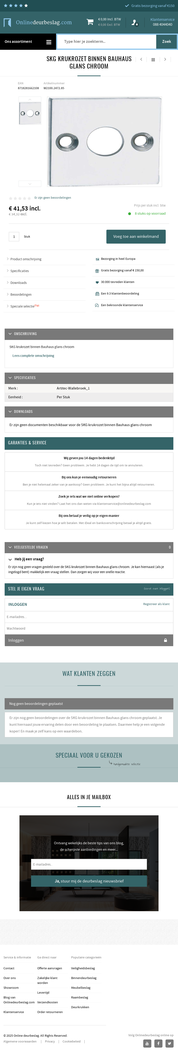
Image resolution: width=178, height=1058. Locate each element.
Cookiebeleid (72, 1041)
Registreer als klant (156, 604)
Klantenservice (13, 1012)
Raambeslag (79, 997)
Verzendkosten (47, 1002)
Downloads (18, 283)
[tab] (89, 547)
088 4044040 (162, 24)
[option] (30, 114)
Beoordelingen (21, 294)
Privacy (50, 1041)
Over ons (9, 978)
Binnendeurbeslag (83, 978)
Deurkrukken (80, 1007)
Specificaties (19, 271)
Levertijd (43, 993)
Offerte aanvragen (49, 968)
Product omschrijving (25, 259)
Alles (153, 59)
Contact (8, 968)
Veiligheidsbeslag (83, 968)
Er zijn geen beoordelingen (53, 198)
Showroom (11, 988)
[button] (89, 547)
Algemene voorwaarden (20, 1041)
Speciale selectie (22, 306)
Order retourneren (50, 1012)
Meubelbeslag (80, 988)
